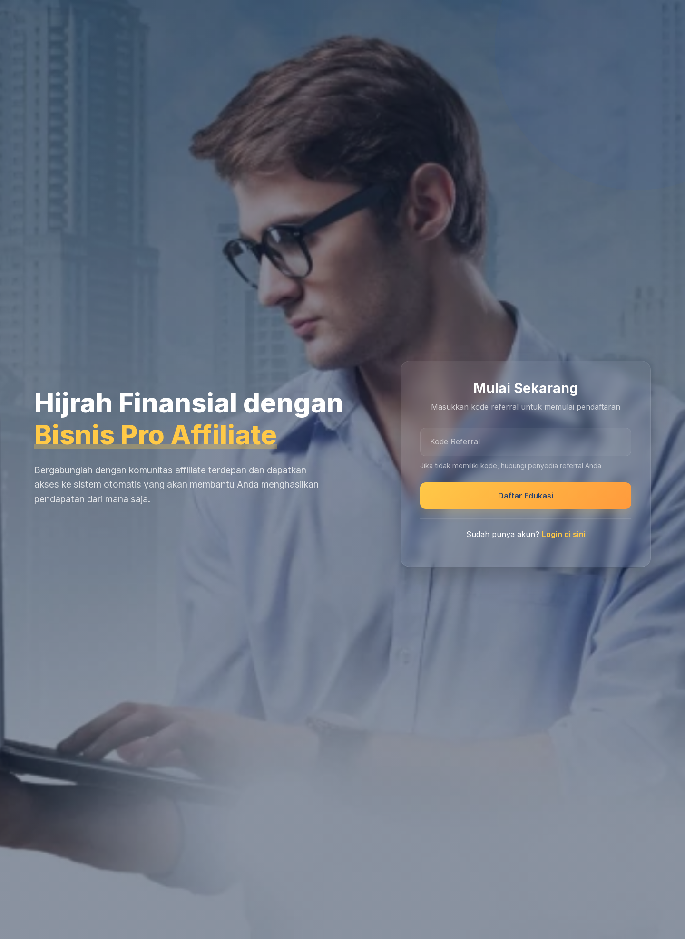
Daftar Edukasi (525, 495)
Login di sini (564, 534)
